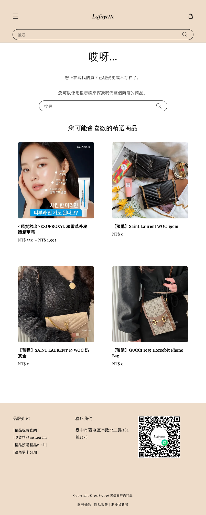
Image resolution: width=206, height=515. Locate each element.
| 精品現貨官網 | (26, 430)
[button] (15, 16)
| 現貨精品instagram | (31, 437)
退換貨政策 (120, 504)
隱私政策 (101, 504)
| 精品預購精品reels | (30, 444)
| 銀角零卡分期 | (26, 452)
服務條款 (84, 504)
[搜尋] (185, 34)
